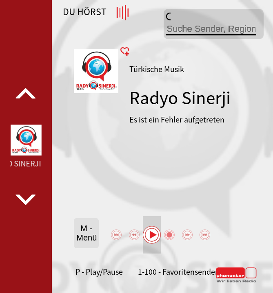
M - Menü (86, 233)
